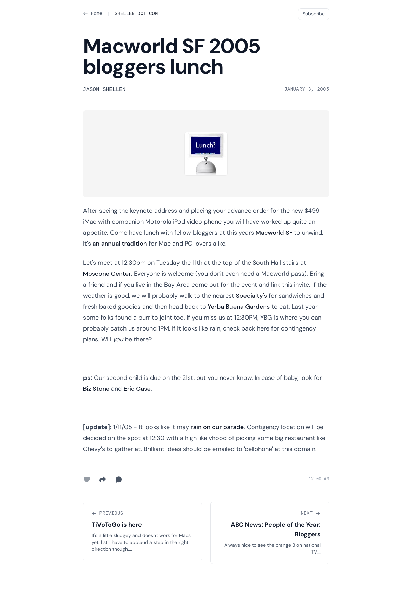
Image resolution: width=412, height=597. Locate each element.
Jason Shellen (104, 90)
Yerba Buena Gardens (239, 306)
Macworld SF (274, 232)
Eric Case (136, 389)
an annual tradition (120, 243)
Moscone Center (107, 274)
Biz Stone (96, 389)
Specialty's (251, 295)
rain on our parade (217, 427)
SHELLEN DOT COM (136, 13)
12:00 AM (318, 479)
